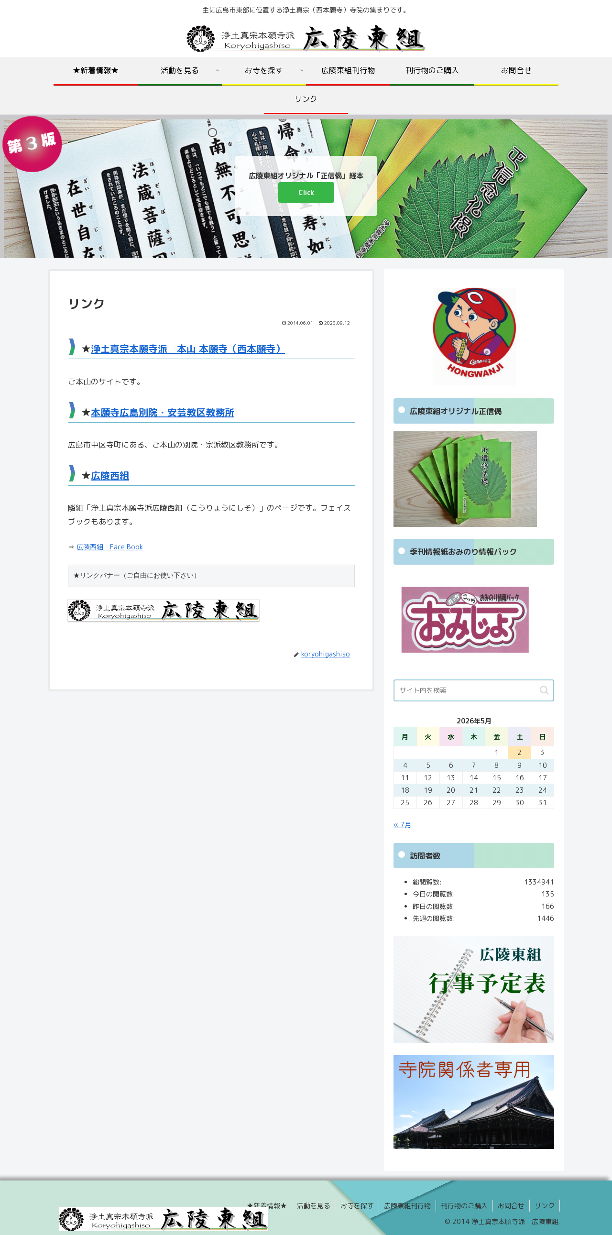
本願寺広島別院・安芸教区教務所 (162, 412)
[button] (544, 690)
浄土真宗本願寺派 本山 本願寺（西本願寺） (188, 348)
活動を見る (313, 1205)
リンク (545, 1205)
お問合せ (511, 1205)
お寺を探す (357, 1205)
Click (306, 192)
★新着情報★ (267, 1205)
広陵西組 (110, 475)
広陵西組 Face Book (109, 546)
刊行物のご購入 (464, 1205)
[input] (473, 690)
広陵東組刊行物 (407, 1205)
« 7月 (402, 824)
